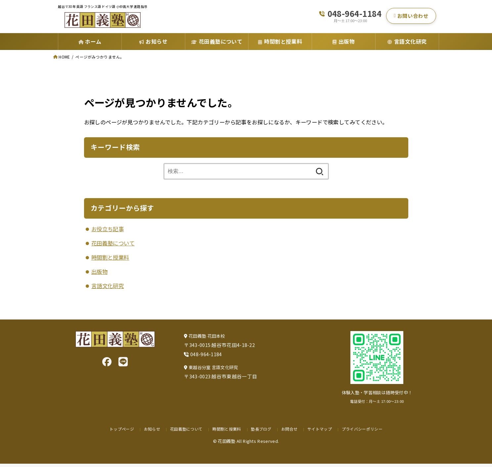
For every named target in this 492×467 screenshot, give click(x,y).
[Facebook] (107, 364)
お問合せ (290, 432)
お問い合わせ (411, 17)
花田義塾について (113, 246)
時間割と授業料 (110, 261)
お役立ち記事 (107, 232)
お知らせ (148, 432)
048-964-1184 (355, 15)
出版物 (99, 275)
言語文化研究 (107, 289)
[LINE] (123, 364)
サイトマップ (321, 432)
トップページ (118, 432)
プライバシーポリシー (365, 432)
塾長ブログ (261, 432)
